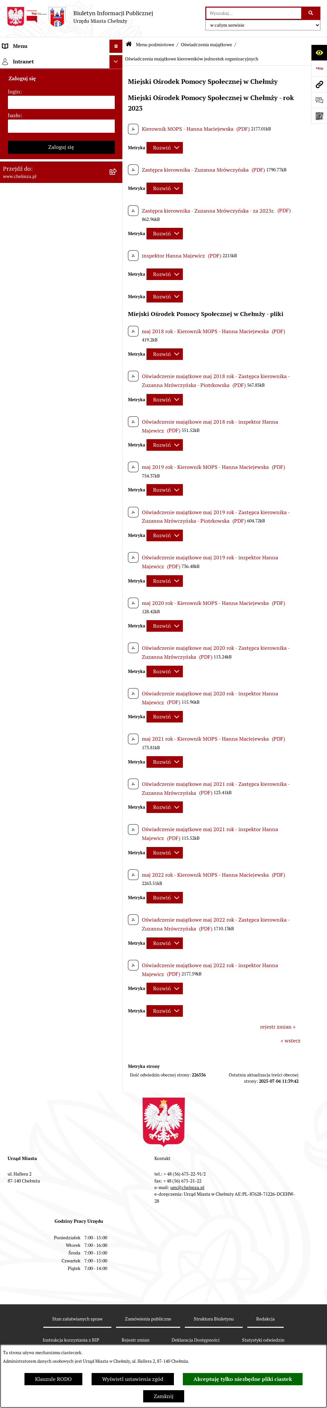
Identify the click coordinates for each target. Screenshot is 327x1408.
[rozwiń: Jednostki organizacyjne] (117, 199)
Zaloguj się (61, 1011)
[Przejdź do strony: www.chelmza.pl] (319, 84)
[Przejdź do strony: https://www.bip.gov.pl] (319, 68)
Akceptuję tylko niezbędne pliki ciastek (242, 1379)
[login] (61, 967)
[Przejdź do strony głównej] (80, 17)
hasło (14, 980)
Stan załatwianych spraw (77, 1319)
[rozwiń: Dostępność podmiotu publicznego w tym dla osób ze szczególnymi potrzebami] (117, 686)
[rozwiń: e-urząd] (117, 146)
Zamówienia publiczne (148, 1319)
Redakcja (265, 1319)
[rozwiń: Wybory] (117, 339)
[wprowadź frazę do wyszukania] (253, 13)
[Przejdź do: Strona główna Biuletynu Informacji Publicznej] (129, 45)
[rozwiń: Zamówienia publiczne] (117, 216)
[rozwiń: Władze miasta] (117, 111)
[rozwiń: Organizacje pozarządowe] (117, 374)
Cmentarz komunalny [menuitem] (28, 910)
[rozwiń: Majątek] (117, 286)
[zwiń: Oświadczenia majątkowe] (117, 417)
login (14, 956)
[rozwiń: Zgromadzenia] (117, 616)
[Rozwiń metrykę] (164, 148)
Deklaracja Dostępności (196, 1340)
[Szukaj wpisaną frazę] (311, 13)
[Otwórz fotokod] (319, 116)
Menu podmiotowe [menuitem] (25, 59)
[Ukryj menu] (116, 46)
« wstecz (291, 1040)
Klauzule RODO (53, 1379)
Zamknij (164, 1396)
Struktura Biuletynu (214, 1319)
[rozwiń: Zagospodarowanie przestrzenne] (117, 546)
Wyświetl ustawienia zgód (132, 1379)
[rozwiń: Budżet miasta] (117, 251)
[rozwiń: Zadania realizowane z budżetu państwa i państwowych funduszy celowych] (117, 771)
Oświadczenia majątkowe (206, 45)
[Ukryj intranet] (116, 926)
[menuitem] (61, 77)
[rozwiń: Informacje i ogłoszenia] (117, 511)
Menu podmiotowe (155, 45)
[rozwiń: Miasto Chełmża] (117, 94)
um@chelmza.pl (187, 1187)
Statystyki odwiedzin (263, 1340)
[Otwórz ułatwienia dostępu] (319, 52)
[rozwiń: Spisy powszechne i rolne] (117, 797)
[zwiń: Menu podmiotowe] (117, 59)
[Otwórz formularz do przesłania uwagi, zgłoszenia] (319, 100)
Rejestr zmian (135, 1340)
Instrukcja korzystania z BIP (71, 1340)
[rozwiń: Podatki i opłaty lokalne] (117, 321)
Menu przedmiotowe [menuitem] (27, 884)
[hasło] (61, 991)
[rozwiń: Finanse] (117, 304)
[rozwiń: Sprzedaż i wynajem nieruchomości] (117, 234)
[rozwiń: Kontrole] (117, 528)
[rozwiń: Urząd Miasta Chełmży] (117, 129)
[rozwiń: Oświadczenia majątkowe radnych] (117, 434)
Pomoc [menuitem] (11, 897)
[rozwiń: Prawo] (117, 181)
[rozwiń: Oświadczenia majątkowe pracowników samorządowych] (117, 452)
